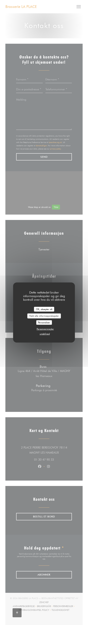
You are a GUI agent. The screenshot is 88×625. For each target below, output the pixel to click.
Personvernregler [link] (45, 329)
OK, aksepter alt (44, 309)
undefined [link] (45, 333)
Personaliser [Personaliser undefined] (44, 322)
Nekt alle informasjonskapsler (44, 315)
